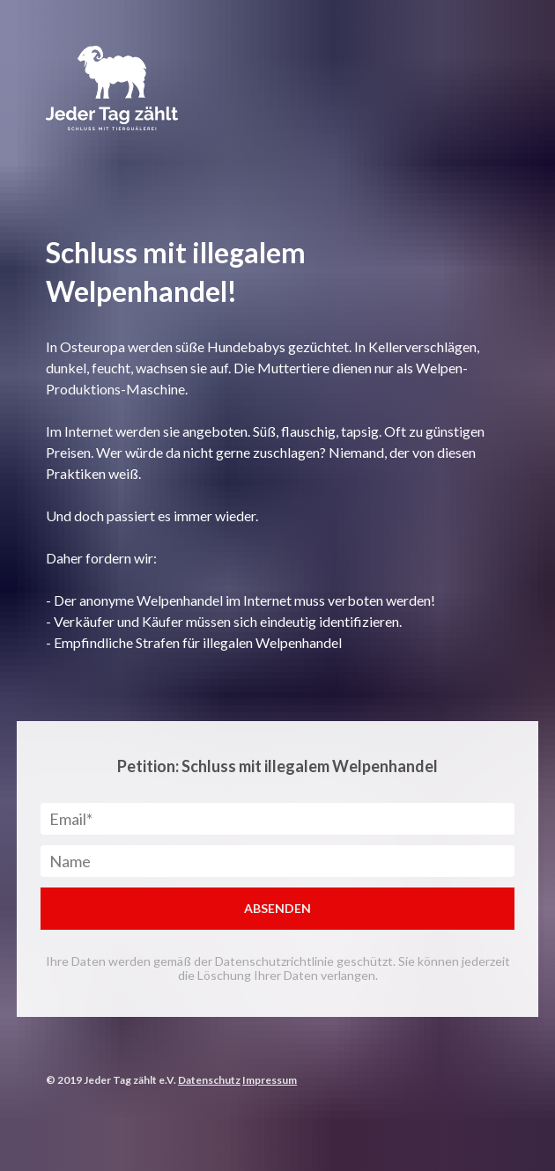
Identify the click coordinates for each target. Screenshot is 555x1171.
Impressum (269, 1079)
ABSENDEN (277, 908)
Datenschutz (209, 1079)
